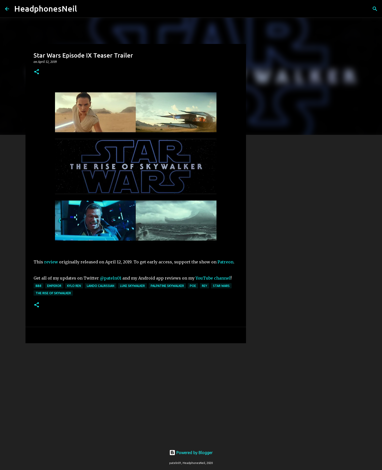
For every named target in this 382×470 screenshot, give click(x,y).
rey (204, 285)
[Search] (84, 9)
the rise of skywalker (53, 293)
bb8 (38, 285)
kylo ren (74, 285)
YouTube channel (213, 278)
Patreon (225, 261)
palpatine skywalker (167, 285)
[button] (37, 72)
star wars (221, 285)
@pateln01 (110, 278)
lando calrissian (100, 285)
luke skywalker (132, 285)
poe (193, 285)
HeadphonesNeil (45, 8)
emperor (54, 285)
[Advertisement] (135, 386)
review (51, 261)
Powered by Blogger (191, 452)
